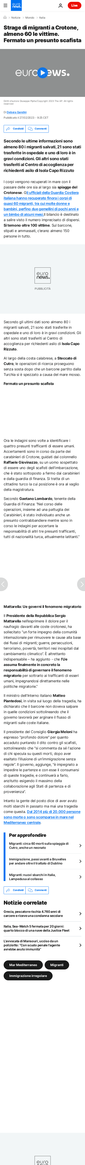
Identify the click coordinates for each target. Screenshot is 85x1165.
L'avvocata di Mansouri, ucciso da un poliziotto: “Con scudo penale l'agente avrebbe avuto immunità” (32, 945)
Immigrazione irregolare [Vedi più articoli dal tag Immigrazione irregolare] (28, 975)
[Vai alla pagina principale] (16, 5)
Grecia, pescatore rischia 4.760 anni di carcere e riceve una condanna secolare (33, 914)
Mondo (29, 17)
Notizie (15, 17)
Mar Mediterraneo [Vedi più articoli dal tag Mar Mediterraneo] (23, 965)
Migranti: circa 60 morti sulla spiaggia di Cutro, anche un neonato (38, 845)
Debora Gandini (17, 112)
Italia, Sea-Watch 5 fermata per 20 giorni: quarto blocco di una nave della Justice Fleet (36, 928)
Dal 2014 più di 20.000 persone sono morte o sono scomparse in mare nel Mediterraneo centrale (42, 817)
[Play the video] (42, 73)
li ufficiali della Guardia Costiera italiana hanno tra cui (41, 203)
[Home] (5, 17)
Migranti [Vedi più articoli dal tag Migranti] (56, 965)
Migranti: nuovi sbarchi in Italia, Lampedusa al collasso (32, 877)
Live (74, 5)
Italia (42, 17)
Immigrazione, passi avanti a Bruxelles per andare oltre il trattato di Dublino (37, 861)
